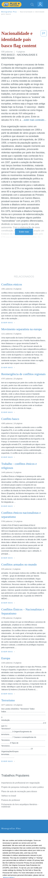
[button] (44, 40)
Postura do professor (10, 800)
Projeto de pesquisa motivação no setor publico (22, 787)
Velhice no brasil (8, 796)
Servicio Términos (9, 837)
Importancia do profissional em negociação (20, 783)
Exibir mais (24, 232)
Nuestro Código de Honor (12, 852)
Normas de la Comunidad (12, 848)
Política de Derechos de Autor (14, 845)
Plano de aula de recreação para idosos (19, 791)
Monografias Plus (9, 12)
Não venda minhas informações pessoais (19, 855)
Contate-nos (6, 834)
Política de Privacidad (11, 841)
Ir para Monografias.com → (14, 862)
